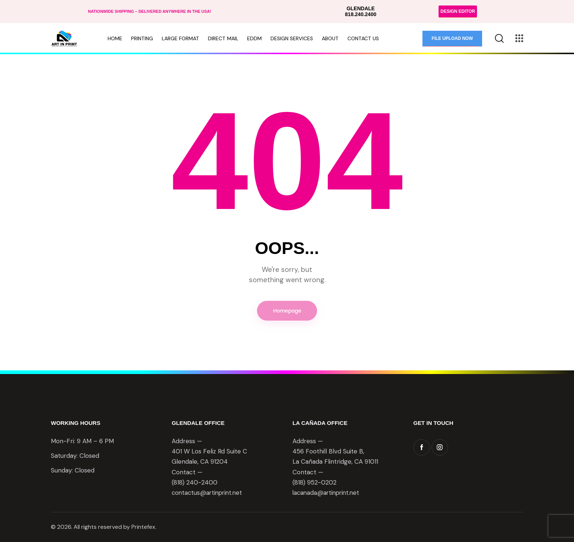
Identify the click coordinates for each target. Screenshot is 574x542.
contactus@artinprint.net (208, 493)
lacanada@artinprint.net (327, 493)
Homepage (287, 311)
